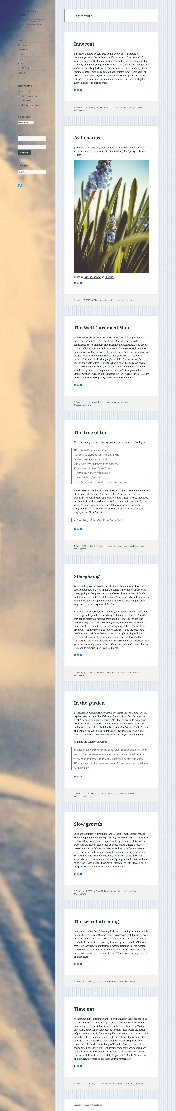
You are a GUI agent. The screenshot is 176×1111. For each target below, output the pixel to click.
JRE (95, 546)
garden (110, 402)
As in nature (88, 138)
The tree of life (91, 432)
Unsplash (109, 276)
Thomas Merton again (27, 96)
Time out (84, 1009)
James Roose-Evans (28, 13)
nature (114, 107)
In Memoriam (24, 49)
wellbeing (125, 402)
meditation (111, 546)
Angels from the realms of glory (31, 105)
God (108, 107)
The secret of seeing (96, 921)
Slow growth (88, 824)
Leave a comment (127, 300)
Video (20, 59)
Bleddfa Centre (24, 68)
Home (20, 40)
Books (20, 54)
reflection (122, 107)
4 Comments (81, 548)
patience (112, 300)
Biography (22, 45)
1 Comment (81, 110)
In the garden (89, 703)
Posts (100, 546)
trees (142, 546)
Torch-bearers (24, 91)
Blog (93, 107)
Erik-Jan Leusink (92, 276)
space (126, 1083)
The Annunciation (25, 100)
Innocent (84, 44)
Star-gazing (87, 576)
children (102, 107)
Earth (109, 793)
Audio (20, 63)
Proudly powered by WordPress (88, 1105)
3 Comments (81, 894)
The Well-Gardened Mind (102, 328)
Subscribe (22, 73)
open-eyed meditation (124, 672)
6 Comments (81, 675)
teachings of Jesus (134, 107)
